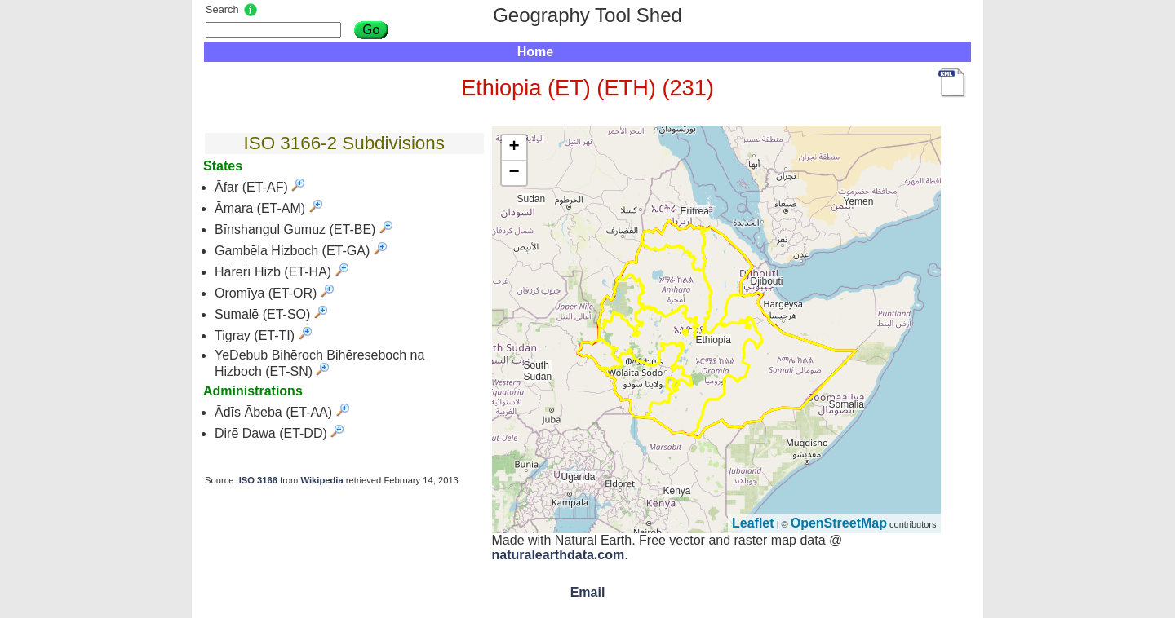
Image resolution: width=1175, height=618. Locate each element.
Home (535, 52)
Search (222, 9)
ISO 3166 (258, 480)
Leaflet (753, 523)
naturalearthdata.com (558, 555)
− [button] (513, 173)
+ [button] (513, 147)
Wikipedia (322, 480)
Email (587, 592)
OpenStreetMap (839, 523)
